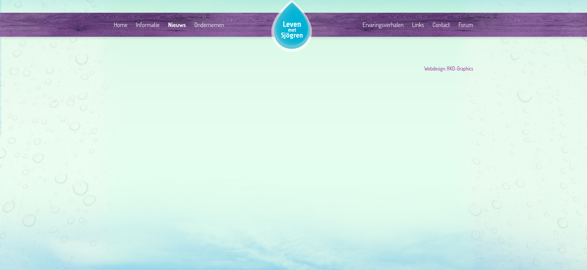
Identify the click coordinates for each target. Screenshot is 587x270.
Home (120, 24)
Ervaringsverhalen (383, 24)
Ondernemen (209, 24)
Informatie (147, 24)
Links (418, 24)
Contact (441, 24)
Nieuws (177, 24)
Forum (466, 24)
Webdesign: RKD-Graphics (448, 68)
